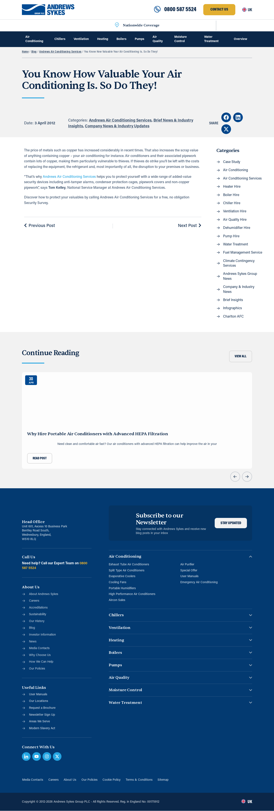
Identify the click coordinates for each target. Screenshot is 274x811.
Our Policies (89, 780)
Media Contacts (32, 780)
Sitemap (163, 780)
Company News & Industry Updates (117, 126)
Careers (53, 780)
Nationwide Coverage (141, 25)
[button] (226, 117)
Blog (34, 51)
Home (25, 51)
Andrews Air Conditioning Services (60, 51)
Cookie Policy (112, 780)
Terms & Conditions (139, 780)
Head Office (33, 521)
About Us (70, 780)
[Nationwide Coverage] (116, 25)
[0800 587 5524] (157, 10)
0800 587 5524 (180, 10)
